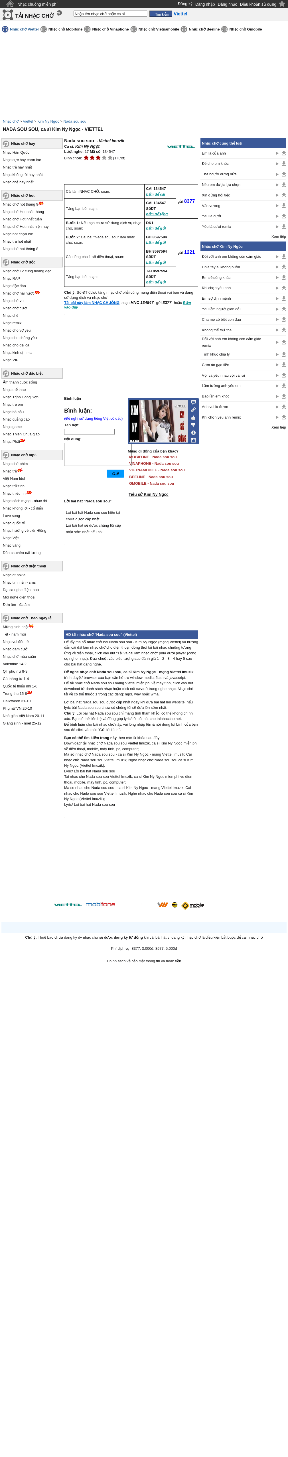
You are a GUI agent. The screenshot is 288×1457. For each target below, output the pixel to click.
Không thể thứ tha (217, 330)
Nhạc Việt (11, 538)
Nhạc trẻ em (13, 404)
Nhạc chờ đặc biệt (27, 373)
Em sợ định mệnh (216, 298)
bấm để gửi (156, 228)
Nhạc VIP (11, 360)
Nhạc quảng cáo (16, 419)
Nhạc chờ (11, 121)
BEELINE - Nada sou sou (151, 477)
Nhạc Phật (11, 441)
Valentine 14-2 (15, 664)
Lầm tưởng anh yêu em (221, 385)
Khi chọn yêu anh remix (221, 417)
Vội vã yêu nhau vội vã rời (223, 375)
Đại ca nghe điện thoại (21, 590)
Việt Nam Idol (14, 478)
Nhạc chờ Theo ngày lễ (31, 618)
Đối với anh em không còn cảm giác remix (231, 342)
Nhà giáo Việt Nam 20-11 (23, 716)
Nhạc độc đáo (14, 286)
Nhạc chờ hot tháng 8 (20, 249)
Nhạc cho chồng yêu (20, 338)
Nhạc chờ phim (15, 464)
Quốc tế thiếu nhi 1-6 (20, 686)
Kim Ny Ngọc (48, 121)
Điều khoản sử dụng (258, 4)
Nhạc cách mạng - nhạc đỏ (25, 501)
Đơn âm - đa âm (16, 604)
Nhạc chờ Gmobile (245, 29)
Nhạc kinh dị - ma (17, 352)
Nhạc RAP (11, 278)
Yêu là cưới (211, 216)
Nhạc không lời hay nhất (23, 175)
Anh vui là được (215, 407)
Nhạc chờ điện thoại (28, 566)
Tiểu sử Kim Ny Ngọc (149, 494)
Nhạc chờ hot (23, 195)
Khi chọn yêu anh (216, 288)
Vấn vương (211, 206)
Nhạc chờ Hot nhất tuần (22, 219)
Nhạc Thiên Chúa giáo (21, 434)
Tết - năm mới (14, 634)
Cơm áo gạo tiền (215, 365)
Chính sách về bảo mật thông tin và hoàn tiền (144, 961)
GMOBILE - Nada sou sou (151, 483)
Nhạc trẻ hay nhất (17, 167)
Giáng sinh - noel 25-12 (22, 723)
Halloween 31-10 (17, 701)
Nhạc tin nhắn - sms (19, 582)
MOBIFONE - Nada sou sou (153, 457)
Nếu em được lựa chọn (221, 184)
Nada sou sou (74, 121)
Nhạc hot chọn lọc (18, 234)
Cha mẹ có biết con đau (221, 319)
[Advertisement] (243, 524)
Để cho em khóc (215, 163)
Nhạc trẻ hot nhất (17, 241)
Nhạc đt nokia (14, 575)
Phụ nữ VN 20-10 (17, 708)
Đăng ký (185, 3)
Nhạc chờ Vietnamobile (159, 29)
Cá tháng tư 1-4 (16, 679)
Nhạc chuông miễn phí (37, 4)
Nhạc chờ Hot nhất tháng (23, 212)
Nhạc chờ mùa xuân (19, 656)
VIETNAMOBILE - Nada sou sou (157, 470)
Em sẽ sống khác (216, 277)
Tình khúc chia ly (216, 354)
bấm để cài (155, 194)
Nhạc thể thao (14, 389)
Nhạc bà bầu (13, 412)
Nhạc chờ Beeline (204, 29)
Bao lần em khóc (216, 396)
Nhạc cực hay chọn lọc (22, 160)
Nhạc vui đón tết (16, 642)
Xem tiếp (278, 236)
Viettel (28, 121)
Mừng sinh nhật (16, 627)
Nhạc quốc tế (14, 523)
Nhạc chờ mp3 (23, 455)
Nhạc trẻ (10, 471)
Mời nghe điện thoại (19, 597)
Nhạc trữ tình (14, 486)
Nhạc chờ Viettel (24, 29)
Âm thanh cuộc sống (20, 382)
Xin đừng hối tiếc (216, 195)
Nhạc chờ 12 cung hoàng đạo (27, 271)
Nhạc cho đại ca (16, 345)
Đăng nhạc (227, 4)
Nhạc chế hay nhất (18, 182)
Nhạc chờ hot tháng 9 (20, 204)
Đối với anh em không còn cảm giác (231, 256)
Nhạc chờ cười (15, 308)
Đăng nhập (205, 4)
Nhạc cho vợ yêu (17, 330)
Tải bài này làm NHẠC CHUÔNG (91, 303)
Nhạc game (12, 427)
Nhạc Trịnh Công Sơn (20, 397)
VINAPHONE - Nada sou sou (154, 463)
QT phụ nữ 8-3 (15, 671)
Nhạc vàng (12, 545)
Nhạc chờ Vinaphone (110, 29)
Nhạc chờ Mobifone (65, 29)
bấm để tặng (157, 214)
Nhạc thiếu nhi (15, 493)
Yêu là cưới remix (216, 226)
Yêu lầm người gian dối (221, 309)
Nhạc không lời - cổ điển (23, 508)
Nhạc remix (12, 323)
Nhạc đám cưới (15, 649)
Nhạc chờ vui (14, 301)
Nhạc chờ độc (23, 262)
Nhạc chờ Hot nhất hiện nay (26, 226)
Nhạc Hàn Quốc (16, 152)
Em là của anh (214, 153)
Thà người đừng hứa (219, 174)
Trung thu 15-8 (15, 693)
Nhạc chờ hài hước (19, 293)
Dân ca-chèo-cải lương (21, 553)
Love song (11, 516)
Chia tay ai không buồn (221, 267)
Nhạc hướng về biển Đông (24, 530)
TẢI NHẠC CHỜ (34, 16)
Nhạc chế (10, 315)
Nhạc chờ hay (23, 143)
